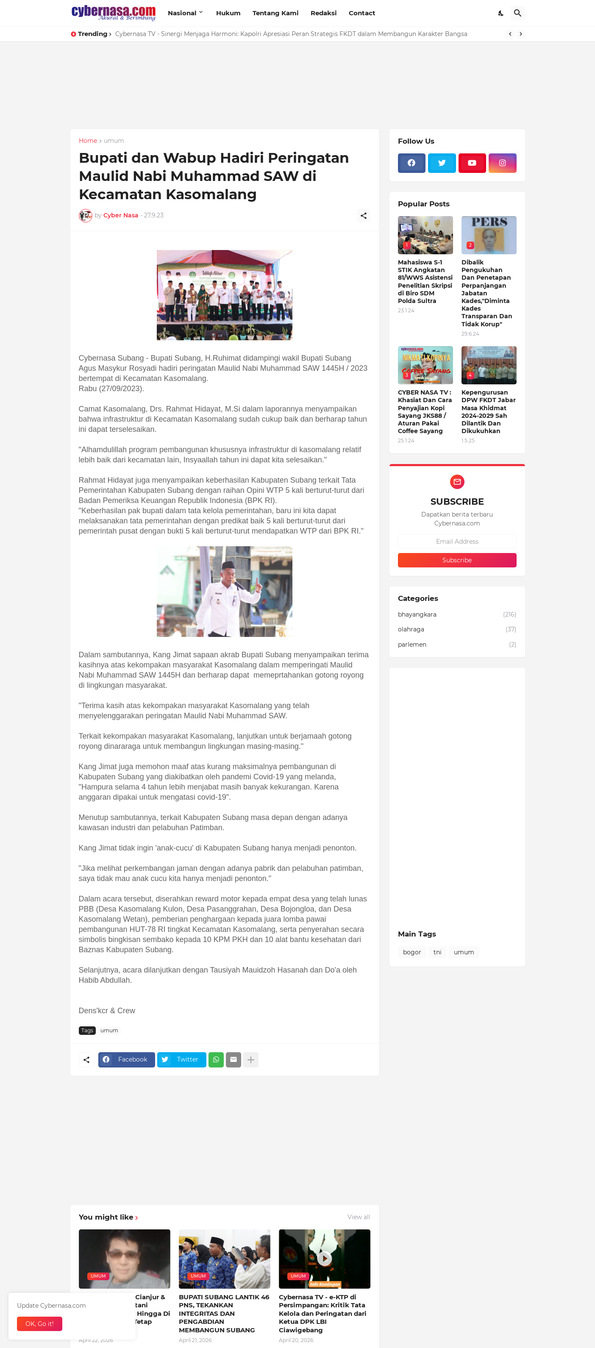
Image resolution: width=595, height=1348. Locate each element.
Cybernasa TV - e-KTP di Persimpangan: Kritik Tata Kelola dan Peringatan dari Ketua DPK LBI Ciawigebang (323, 1313)
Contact (362, 13)
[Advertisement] (254, 100)
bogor (412, 952)
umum (114, 141)
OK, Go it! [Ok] (39, 1324)
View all (359, 1217)
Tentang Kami (276, 13)
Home (88, 141)
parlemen (457, 645)
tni (438, 952)
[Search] (518, 13)
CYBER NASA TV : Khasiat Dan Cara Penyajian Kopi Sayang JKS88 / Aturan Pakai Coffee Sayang (425, 412)
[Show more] (251, 1059)
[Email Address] (457, 541)
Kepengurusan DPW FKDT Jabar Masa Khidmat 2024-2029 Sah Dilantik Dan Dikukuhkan (489, 412)
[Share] (363, 215)
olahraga (457, 629)
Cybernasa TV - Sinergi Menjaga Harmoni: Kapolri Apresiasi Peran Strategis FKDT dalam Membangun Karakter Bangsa (291, 34)
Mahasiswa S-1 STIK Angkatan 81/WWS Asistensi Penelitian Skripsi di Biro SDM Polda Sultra (425, 281)
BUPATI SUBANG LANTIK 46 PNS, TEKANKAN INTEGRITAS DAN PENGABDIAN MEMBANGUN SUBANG (224, 1313)
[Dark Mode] (501, 13)
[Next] (521, 34)
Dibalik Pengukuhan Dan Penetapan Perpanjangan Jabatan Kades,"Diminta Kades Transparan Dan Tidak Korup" (487, 293)
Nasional (182, 13)
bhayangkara (457, 615)
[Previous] (510, 34)
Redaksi (324, 13)
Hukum (228, 13)
